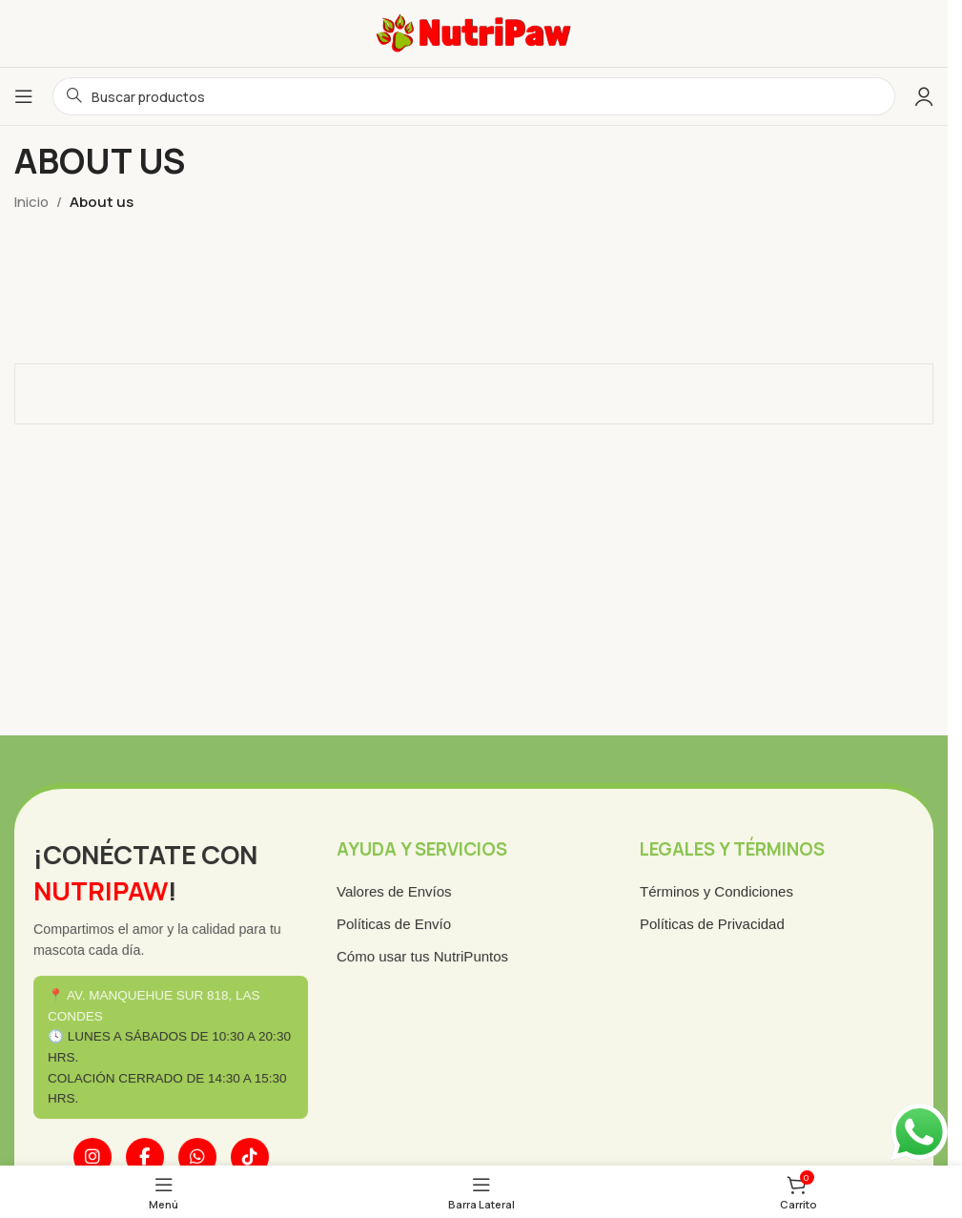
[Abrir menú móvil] (24, 96)
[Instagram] (101, 1153)
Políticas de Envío (396, 927)
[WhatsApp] (203, 1153)
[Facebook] (153, 1153)
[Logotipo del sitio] (474, 32)
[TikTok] (255, 1153)
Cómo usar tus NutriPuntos (424, 958)
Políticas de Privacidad (706, 927)
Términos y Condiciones (711, 895)
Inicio (31, 202)
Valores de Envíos (396, 895)
